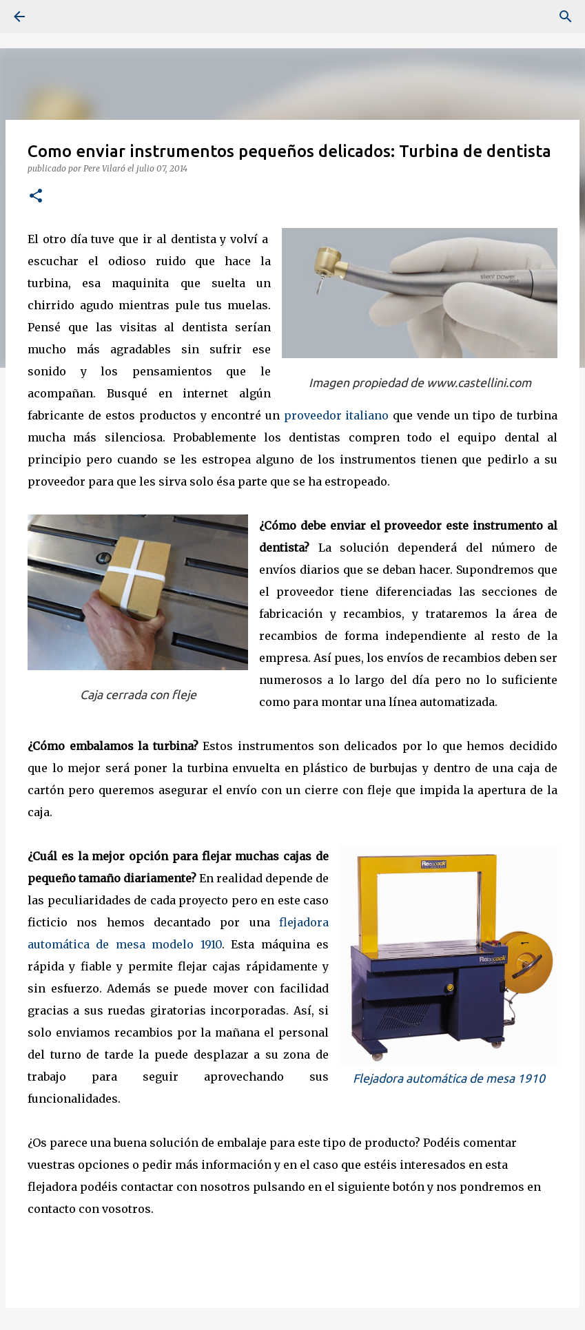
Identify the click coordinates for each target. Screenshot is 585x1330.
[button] (36, 196)
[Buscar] (58, 16)
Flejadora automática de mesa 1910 (449, 1078)
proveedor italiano (336, 415)
